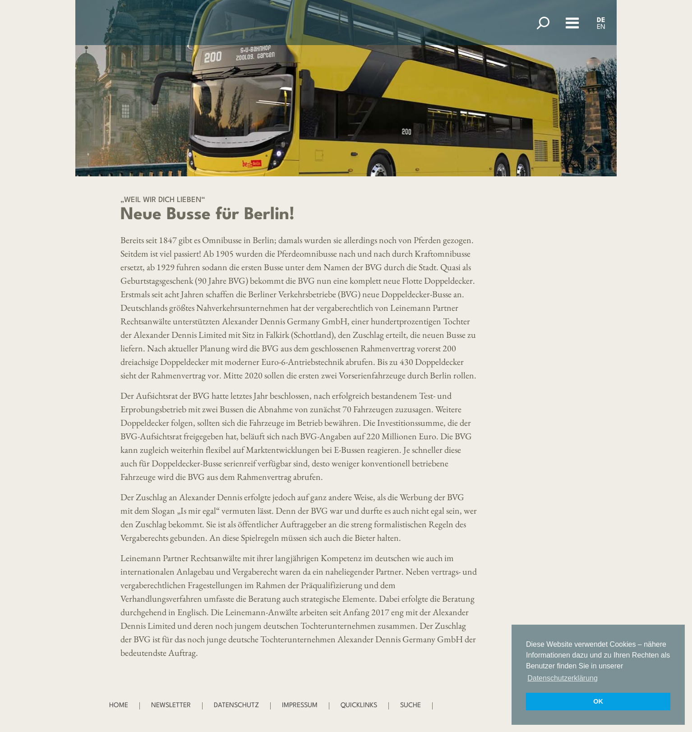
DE (601, 20)
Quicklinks (359, 705)
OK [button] (598, 701)
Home (118, 705)
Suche (410, 705)
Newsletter (171, 705)
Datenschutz (236, 705)
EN (601, 27)
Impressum (300, 705)
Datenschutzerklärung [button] (562, 678)
